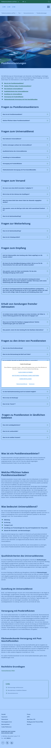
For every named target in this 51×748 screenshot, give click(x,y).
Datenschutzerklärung (21, 384)
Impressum (31, 384)
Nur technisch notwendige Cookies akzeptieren (25, 375)
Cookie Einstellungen (25, 379)
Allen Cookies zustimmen (25, 372)
